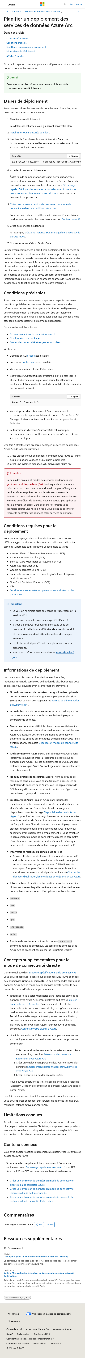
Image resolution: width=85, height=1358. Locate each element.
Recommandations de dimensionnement (32, 334)
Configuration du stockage (24, 338)
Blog (8, 1333)
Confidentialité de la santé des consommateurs (29, 1338)
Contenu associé (71, 219)
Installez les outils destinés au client (29, 132)
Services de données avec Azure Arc (42, 11)
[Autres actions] (78, 11)
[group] (45, 162)
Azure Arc (16, 11)
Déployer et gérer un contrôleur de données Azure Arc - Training (36, 1256)
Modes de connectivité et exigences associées (35, 342)
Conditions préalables (16, 42)
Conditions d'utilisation (17, 1343)
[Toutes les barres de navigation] (6, 11)
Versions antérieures (62, 1329)
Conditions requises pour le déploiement (26, 46)
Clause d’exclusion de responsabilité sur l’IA (27, 1329)
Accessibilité (39, 1343)
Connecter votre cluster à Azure (38, 1028)
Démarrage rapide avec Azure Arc (44, 1167)
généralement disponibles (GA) (25, 484)
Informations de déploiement (20, 51)
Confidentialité (41, 1333)
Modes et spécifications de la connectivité (52, 972)
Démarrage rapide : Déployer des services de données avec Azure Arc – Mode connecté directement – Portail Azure (43, 189)
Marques (55, 1343)
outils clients (29, 362)
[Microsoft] (42, 4)
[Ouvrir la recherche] (65, 4)
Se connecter (75, 4)
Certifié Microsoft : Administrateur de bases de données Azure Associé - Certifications (40, 1274)
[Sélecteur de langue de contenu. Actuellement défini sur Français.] (13, 1313)
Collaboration (23, 1333)
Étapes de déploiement (17, 38)
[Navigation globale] (3, 4)
